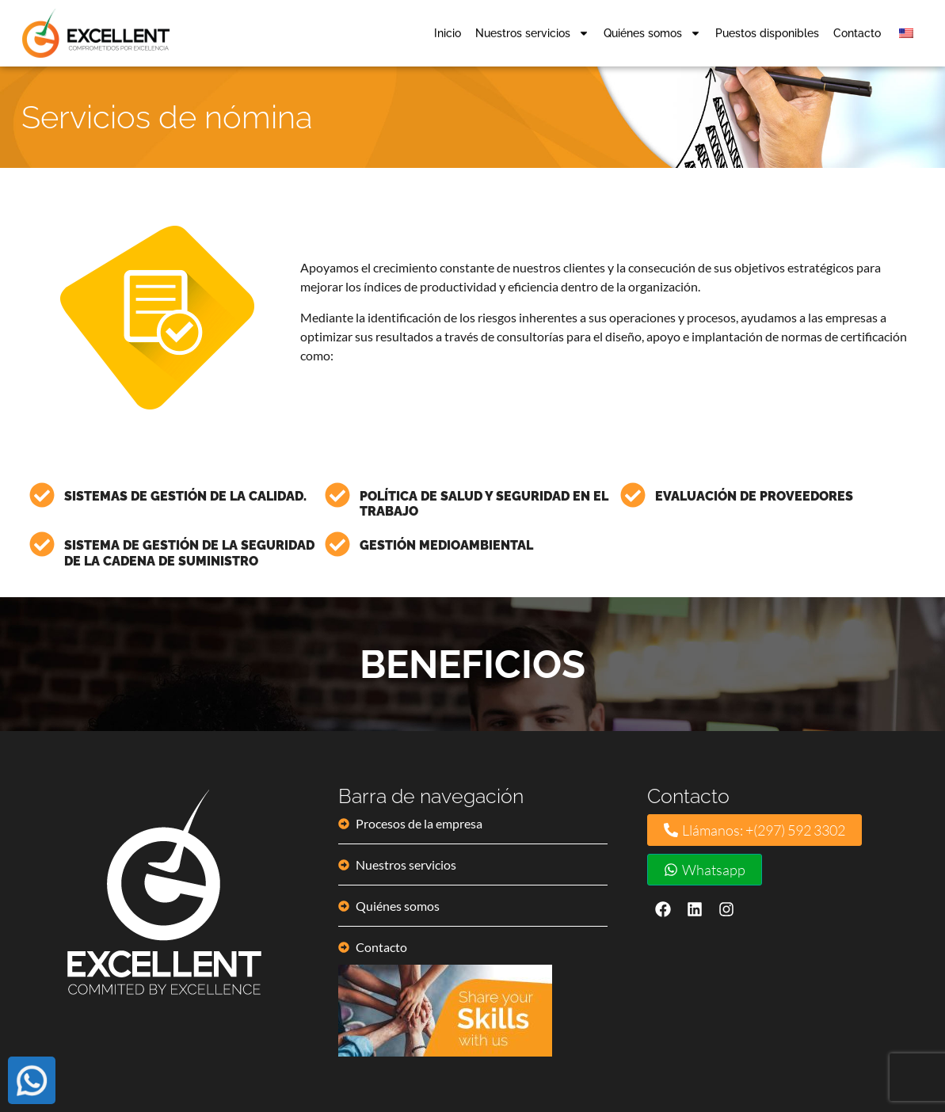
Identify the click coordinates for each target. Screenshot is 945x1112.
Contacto (857, 31)
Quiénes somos (652, 31)
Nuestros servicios (532, 31)
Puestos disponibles (767, 31)
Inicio (447, 31)
